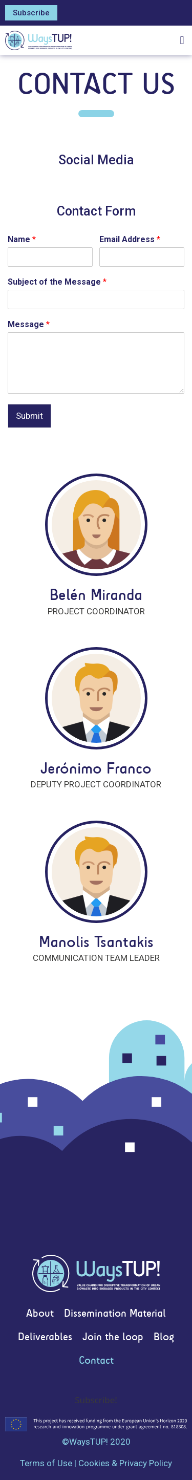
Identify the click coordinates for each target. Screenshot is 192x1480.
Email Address (129, 239)
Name (22, 239)
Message (29, 324)
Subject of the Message (57, 282)
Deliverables (45, 1337)
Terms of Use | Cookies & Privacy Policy (96, 1463)
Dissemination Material (115, 1314)
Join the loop (112, 1337)
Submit (29, 416)
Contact (96, 1361)
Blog (164, 1337)
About (40, 1314)
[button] (31, 12)
